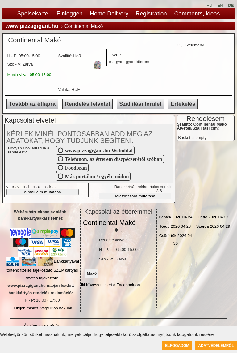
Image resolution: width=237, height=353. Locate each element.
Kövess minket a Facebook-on (110, 284)
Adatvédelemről (216, 345)
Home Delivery (109, 13)
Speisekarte (32, 13)
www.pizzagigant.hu (32, 26)
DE (231, 5)
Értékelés (183, 104)
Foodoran (76, 167)
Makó (92, 273)
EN (220, 5)
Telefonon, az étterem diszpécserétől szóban (113, 158)
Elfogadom (177, 345)
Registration (151, 13)
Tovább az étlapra (32, 104)
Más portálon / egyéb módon (97, 176)
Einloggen (69, 13)
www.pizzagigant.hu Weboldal (99, 150)
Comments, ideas (197, 13)
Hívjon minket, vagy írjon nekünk (43, 308)
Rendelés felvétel (87, 104)
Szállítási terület (140, 104)
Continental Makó (109, 222)
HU (209, 5)
